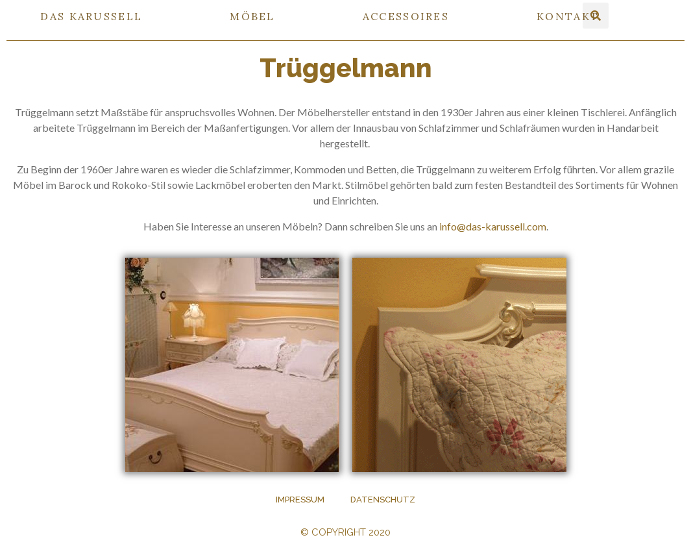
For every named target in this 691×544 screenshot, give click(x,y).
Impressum (300, 499)
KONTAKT (568, 16)
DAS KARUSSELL (91, 16)
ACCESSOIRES (406, 16)
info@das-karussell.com (491, 226)
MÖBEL (252, 16)
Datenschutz (382, 499)
